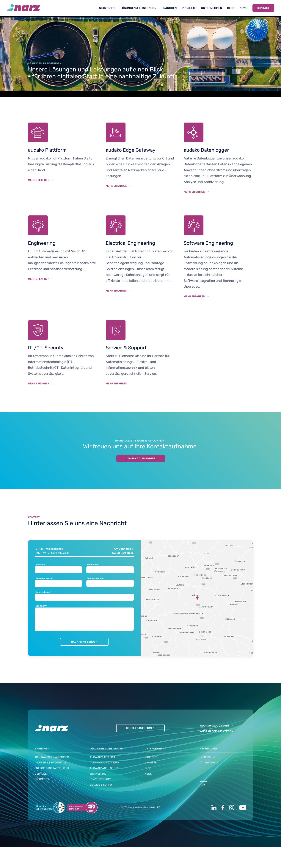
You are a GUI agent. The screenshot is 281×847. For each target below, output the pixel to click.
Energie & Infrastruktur (52, 768)
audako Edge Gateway (104, 762)
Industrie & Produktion (51, 762)
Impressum (207, 757)
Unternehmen (211, 8)
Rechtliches (209, 748)
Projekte (189, 8)
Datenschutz (209, 762)
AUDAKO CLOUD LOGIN (214, 725)
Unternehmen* (43, 592)
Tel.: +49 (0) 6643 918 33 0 (52, 553)
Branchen (169, 8)
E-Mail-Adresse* (44, 578)
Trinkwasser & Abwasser (52, 757)
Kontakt (263, 8)
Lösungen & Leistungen (138, 8)
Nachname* (93, 564)
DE (203, 784)
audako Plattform (102, 757)
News (243, 8)
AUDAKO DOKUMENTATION (216, 731)
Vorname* (40, 564)
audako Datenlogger (104, 768)
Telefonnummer (95, 578)
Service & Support (102, 784)
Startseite (107, 8)
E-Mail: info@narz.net (49, 548)
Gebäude (41, 773)
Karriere (151, 762)
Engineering (98, 773)
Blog (231, 8)
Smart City (42, 779)
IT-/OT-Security (100, 779)
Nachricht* (41, 606)
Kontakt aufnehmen (140, 458)
